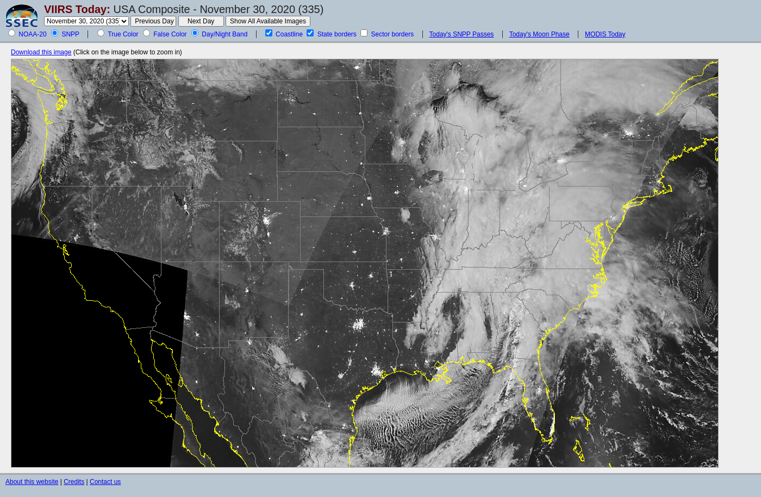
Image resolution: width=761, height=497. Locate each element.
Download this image (41, 52)
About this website (31, 482)
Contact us (105, 482)
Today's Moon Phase (539, 34)
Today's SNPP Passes (461, 34)
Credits (74, 482)
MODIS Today (605, 34)
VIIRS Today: (77, 9)
